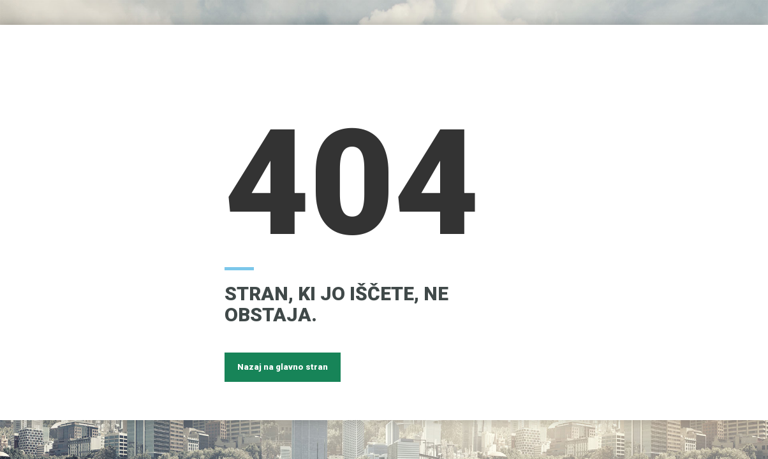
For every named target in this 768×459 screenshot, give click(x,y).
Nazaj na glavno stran (282, 367)
